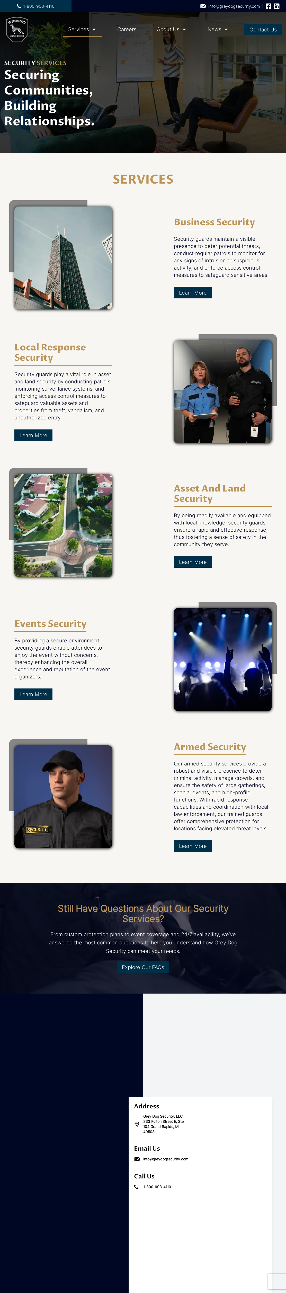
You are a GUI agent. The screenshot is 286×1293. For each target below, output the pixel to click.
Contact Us (263, 30)
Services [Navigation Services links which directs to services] (78, 29)
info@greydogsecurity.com (230, 6)
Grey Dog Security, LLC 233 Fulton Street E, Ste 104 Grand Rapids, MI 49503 (159, 1124)
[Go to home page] (17, 29)
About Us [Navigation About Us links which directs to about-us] (168, 29)
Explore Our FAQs (143, 967)
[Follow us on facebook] (268, 6)
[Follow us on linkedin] (277, 6)
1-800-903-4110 (36, 6)
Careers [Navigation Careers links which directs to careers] (126, 29)
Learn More (193, 293)
